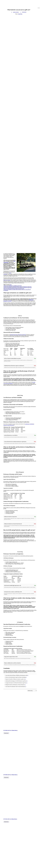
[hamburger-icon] (39, 8)
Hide (11, 284)
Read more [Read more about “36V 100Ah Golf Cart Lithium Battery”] (6, 733)
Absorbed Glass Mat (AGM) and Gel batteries (18, 334)
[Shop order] (32, 690)
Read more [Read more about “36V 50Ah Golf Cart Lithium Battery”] (6, 821)
